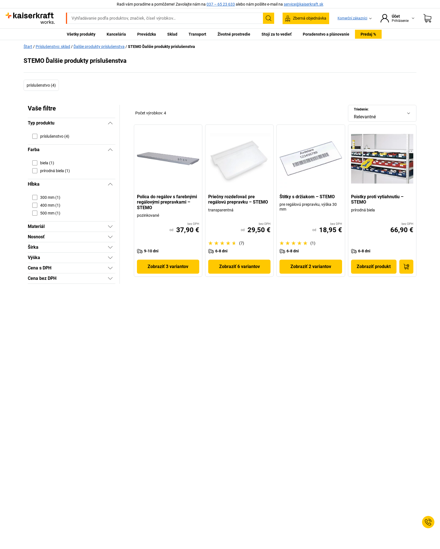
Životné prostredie (233, 34)
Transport (197, 34)
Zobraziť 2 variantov (310, 266)
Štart (28, 46)
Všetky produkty (81, 34)
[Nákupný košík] (427, 18)
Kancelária (116, 34)
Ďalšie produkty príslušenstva (99, 46)
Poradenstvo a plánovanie (326, 34)
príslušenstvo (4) (41, 85)
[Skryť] (110, 123)
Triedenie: (361, 109)
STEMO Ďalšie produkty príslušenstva (161, 46)
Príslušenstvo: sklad (53, 46)
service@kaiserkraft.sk (303, 4)
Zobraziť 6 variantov (239, 266)
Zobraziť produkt (374, 266)
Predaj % (368, 34)
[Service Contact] (428, 522)
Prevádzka (146, 34)
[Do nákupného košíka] (406, 267)
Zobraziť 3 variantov (168, 266)
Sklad (172, 34)
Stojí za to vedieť (277, 34)
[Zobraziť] (110, 226)
